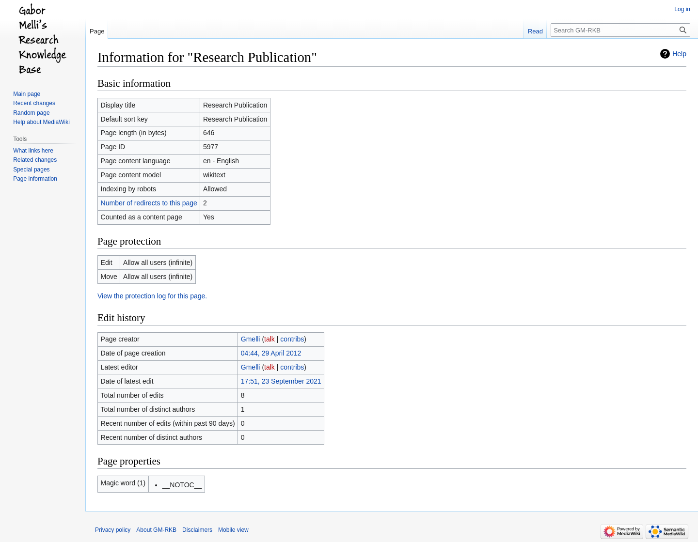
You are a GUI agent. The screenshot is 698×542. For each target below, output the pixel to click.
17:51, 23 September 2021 (281, 381)
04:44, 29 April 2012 (271, 353)
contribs (292, 339)
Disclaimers (197, 530)
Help (679, 54)
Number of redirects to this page (149, 203)
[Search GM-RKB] (620, 30)
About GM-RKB (156, 530)
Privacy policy (112, 530)
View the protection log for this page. (152, 296)
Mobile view (233, 530)
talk (269, 339)
